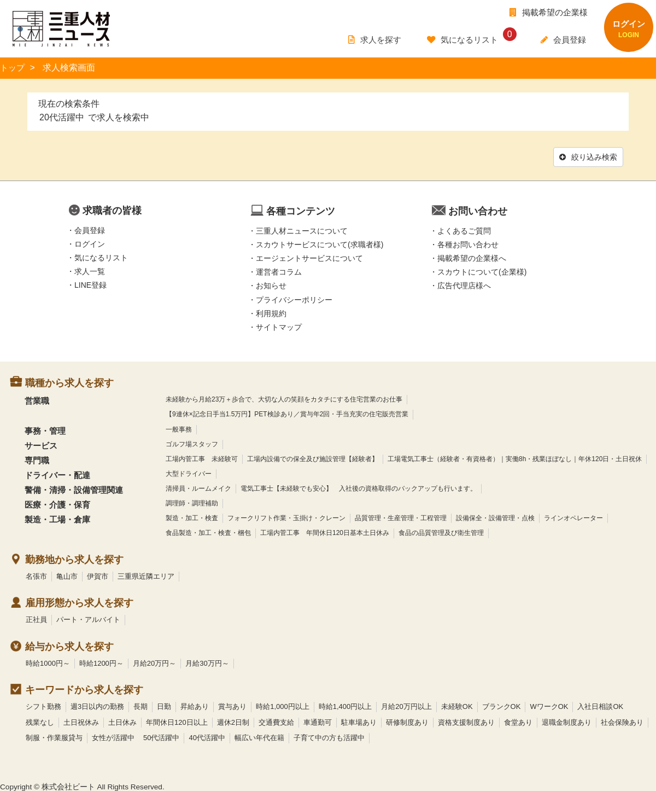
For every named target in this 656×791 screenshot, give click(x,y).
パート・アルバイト (88, 618)
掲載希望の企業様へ (471, 257)
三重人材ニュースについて (302, 229)
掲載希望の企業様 (548, 12)
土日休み (122, 721)
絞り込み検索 (587, 156)
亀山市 (67, 575)
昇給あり (194, 705)
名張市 (36, 575)
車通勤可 (317, 721)
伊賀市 (97, 575)
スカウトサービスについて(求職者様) (319, 243)
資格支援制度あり (466, 721)
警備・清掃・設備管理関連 (74, 488)
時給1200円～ (101, 662)
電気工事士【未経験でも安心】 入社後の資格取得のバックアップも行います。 (359, 487)
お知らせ (271, 284)
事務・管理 (45, 429)
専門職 (37, 459)
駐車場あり (359, 721)
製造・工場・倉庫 (57, 518)
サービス (41, 444)
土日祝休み (81, 721)
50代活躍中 (161, 736)
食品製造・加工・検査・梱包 (208, 532)
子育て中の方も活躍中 (329, 736)
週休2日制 (233, 721)
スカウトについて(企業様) (481, 270)
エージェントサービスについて (309, 257)
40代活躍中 (207, 736)
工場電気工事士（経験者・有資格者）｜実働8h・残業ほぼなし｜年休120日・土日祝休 (515, 458)
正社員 (36, 618)
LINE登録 (90, 284)
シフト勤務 (43, 705)
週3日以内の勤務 (97, 705)
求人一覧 (89, 270)
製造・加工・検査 (192, 517)
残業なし (40, 721)
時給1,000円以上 (282, 705)
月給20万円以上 (406, 705)
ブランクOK (501, 705)
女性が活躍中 (113, 736)
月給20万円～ (154, 662)
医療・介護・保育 (57, 503)
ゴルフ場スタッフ (192, 442)
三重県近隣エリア (146, 575)
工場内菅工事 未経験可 (202, 458)
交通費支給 (276, 721)
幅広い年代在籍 (259, 736)
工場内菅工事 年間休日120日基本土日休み (324, 532)
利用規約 (271, 312)
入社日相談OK (600, 705)
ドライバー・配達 (57, 474)
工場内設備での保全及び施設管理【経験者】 (312, 458)
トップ (13, 67)
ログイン (89, 243)
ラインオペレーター (573, 517)
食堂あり (518, 721)
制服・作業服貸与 (54, 736)
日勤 (164, 705)
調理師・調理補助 (192, 502)
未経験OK (457, 705)
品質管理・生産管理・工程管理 (401, 517)
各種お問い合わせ (468, 243)
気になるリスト (101, 256)
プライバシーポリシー (294, 298)
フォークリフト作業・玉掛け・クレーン (286, 517)
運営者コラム (279, 270)
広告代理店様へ (464, 284)
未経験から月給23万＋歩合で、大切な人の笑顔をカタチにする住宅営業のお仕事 (284, 398)
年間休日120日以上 (177, 721)
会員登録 (89, 229)
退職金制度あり (566, 721)
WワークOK (549, 705)
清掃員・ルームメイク (198, 487)
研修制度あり (407, 721)
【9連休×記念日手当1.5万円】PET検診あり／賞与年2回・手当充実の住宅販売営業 (287, 413)
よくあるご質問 (464, 229)
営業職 (37, 399)
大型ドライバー (189, 472)
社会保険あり (622, 721)
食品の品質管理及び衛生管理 (441, 532)
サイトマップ (279, 326)
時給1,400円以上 (345, 705)
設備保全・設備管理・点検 (495, 517)
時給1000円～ (48, 662)
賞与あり (232, 705)
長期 (140, 705)
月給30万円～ (207, 662)
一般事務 (179, 428)
